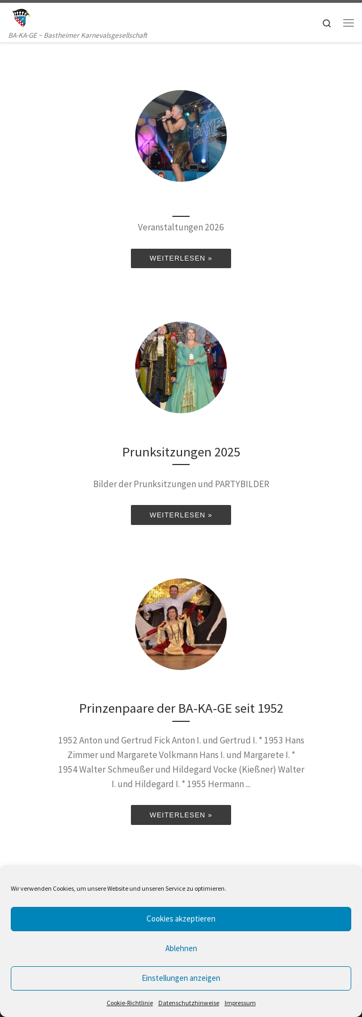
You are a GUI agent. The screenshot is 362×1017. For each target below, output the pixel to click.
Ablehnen (181, 948)
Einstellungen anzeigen (181, 978)
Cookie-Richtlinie (130, 1003)
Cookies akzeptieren (181, 918)
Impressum (240, 1003)
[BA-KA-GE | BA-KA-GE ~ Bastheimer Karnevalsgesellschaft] (20, 16)
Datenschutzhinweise (188, 1003)
